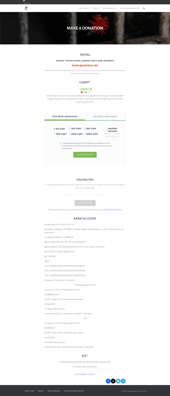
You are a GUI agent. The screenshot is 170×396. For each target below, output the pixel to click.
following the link (113, 210)
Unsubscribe (85, 203)
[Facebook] (108, 381)
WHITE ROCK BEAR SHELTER (129, 8)
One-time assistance (65, 116)
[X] (113, 381)
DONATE (96, 8)
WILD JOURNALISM (110, 8)
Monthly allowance (105, 116)
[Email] (118, 381)
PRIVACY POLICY (87, 375)
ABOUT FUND (84, 8)
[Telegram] (123, 381)
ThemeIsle (143, 391)
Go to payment (85, 155)
